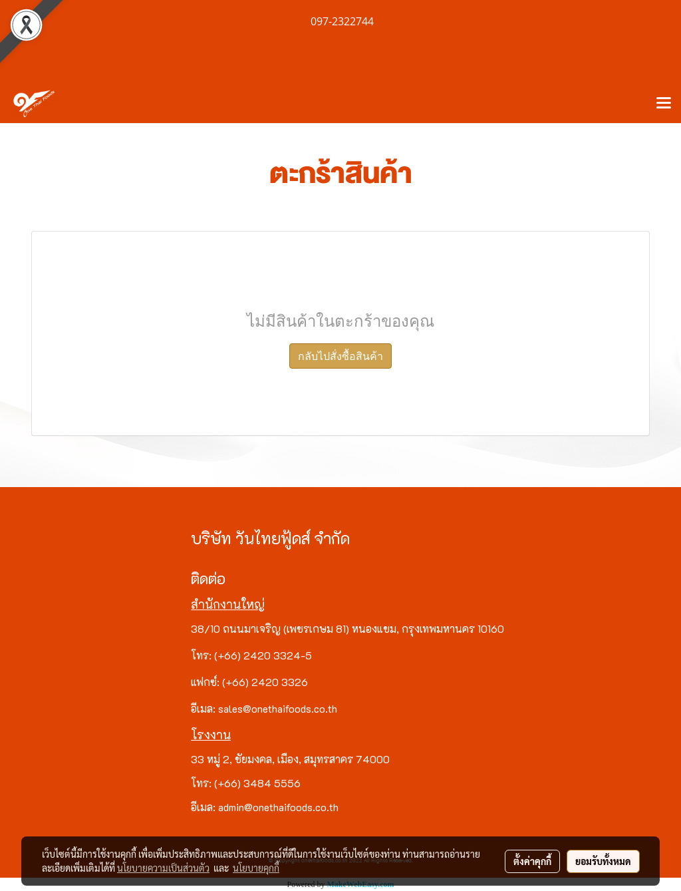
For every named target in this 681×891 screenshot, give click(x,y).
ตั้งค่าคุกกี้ (532, 861)
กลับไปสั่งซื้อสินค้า (340, 356)
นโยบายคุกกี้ (256, 868)
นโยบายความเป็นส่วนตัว (163, 868)
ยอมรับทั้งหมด (603, 861)
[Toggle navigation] (663, 103)
